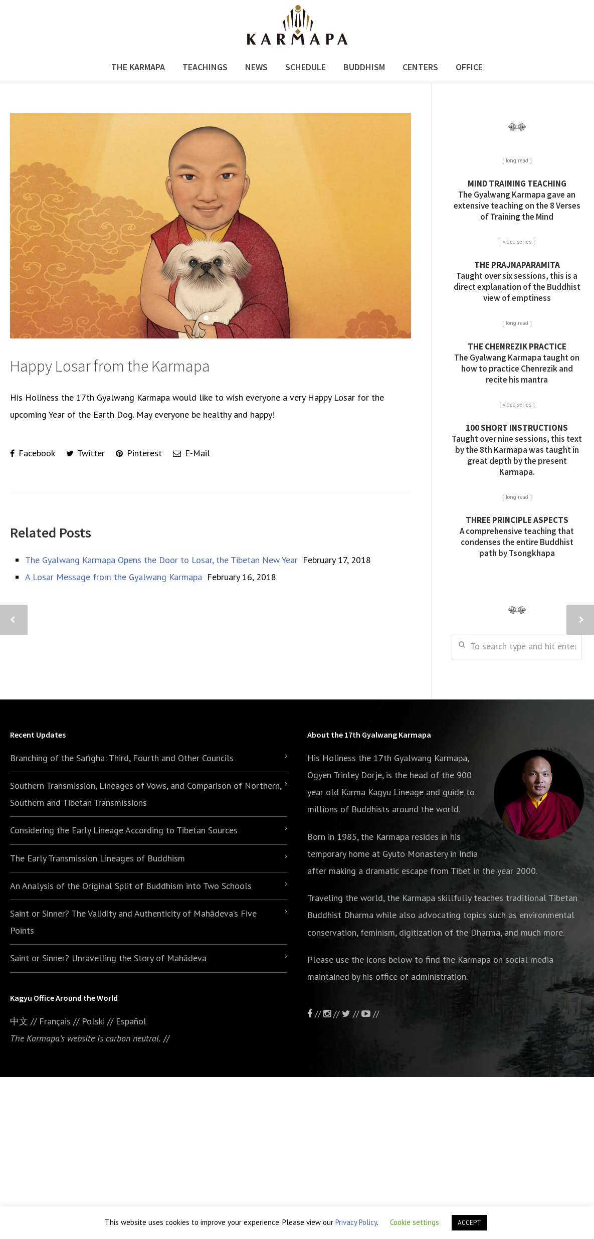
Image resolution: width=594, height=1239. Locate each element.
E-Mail (191, 453)
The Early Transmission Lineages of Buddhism (97, 858)
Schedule (305, 67)
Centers (420, 67)
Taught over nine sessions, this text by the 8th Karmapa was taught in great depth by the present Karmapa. (517, 449)
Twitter (85, 453)
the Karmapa (385, 836)
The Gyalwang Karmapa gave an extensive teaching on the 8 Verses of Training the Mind (517, 200)
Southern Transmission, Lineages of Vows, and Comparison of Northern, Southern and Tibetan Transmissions (145, 794)
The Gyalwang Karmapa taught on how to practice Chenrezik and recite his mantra (516, 363)
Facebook (32, 453)
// (351, 1013)
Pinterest (139, 453)
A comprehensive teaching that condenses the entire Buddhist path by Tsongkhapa (517, 536)
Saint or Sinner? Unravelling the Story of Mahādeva (108, 958)
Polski (93, 1021)
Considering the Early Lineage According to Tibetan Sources (124, 830)
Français (55, 1021)
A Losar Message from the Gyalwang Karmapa (113, 577)
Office (469, 67)
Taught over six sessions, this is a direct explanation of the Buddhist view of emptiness (517, 281)
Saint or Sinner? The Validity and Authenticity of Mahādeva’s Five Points (133, 922)
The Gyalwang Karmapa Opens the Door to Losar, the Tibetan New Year (161, 560)
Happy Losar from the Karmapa (110, 366)
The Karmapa (138, 67)
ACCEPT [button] (469, 1222)
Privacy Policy (356, 1222)
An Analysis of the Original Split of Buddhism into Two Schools (131, 886)
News (256, 67)
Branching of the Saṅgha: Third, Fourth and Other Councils (122, 758)
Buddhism (364, 67)
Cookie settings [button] (414, 1222)
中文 (19, 1021)
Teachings (205, 67)
